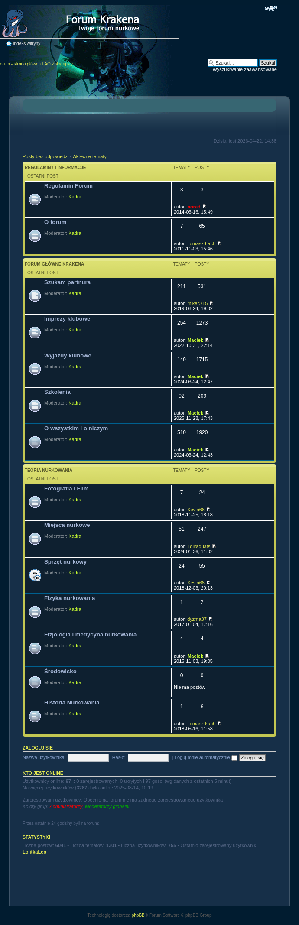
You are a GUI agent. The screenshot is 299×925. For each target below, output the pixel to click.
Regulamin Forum (68, 185)
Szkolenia (57, 392)
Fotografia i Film (66, 488)
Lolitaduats (198, 546)
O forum (55, 222)
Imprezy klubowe (67, 318)
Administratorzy (65, 806)
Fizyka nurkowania (69, 598)
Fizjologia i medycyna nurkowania (90, 634)
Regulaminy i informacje (55, 167)
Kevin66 (196, 509)
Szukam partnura (67, 282)
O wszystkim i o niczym (76, 428)
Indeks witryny (26, 43)
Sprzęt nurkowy (65, 561)
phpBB (138, 915)
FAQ (46, 64)
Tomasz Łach (201, 243)
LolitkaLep (34, 851)
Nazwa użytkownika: (44, 757)
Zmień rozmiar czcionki (271, 8)
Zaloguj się (62, 64)
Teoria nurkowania (48, 470)
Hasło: (119, 757)
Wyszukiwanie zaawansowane (245, 69)
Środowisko (60, 671)
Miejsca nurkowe (67, 525)
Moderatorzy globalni (107, 806)
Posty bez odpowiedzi (45, 156)
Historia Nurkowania (72, 702)
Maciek (195, 340)
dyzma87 (197, 619)
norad (194, 206)
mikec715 (197, 303)
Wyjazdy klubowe (67, 355)
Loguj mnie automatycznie (206, 757)
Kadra (74, 196)
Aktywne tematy (90, 156)
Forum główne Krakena (54, 264)
